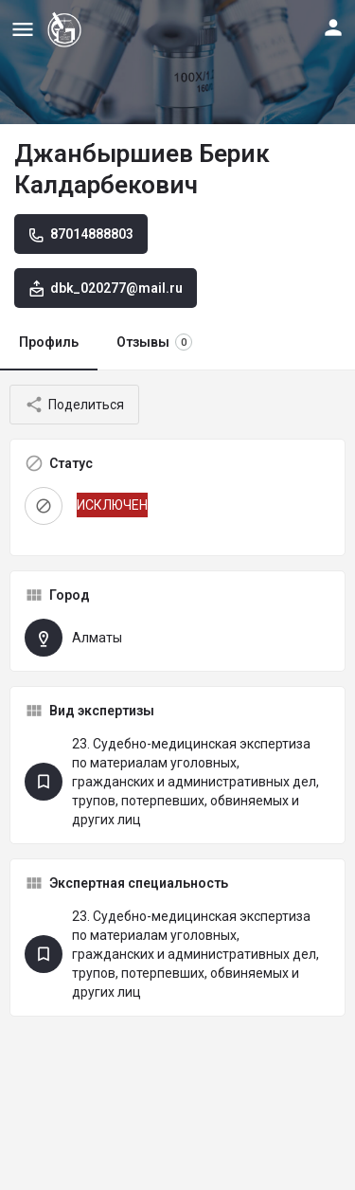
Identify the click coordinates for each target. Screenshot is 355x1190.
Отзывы (154, 342)
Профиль (49, 342)
